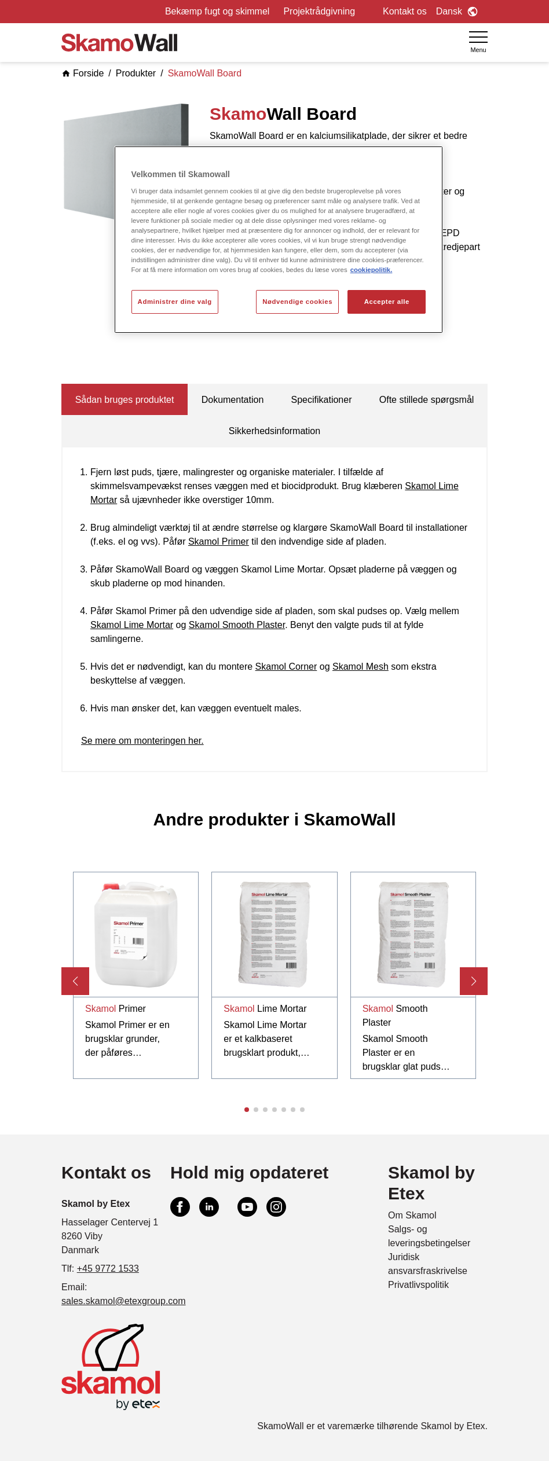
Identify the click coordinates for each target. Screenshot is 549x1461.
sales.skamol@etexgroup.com (123, 1301)
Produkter (136, 73)
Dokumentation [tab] (233, 400)
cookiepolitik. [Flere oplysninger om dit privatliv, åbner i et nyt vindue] (371, 269)
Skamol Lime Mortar (131, 625)
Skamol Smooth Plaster (237, 625)
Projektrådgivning (319, 11)
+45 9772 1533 (108, 1268)
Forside (82, 73)
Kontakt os (405, 11)
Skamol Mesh (360, 666)
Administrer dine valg (175, 301)
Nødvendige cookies (297, 301)
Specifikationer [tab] (321, 400)
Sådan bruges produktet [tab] (124, 400)
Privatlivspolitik (418, 1285)
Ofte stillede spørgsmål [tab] (426, 400)
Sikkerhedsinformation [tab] (274, 431)
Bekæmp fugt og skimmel (217, 11)
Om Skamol (412, 1215)
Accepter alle (386, 301)
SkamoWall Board (204, 73)
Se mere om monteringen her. (142, 741)
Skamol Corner (286, 666)
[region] (279, 239)
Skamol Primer (218, 541)
